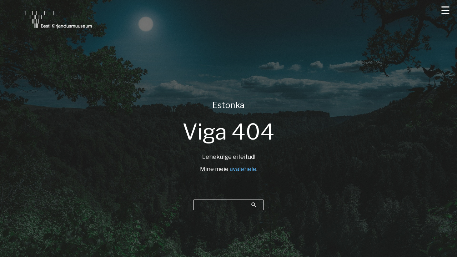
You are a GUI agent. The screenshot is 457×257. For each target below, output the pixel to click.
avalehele (243, 169)
